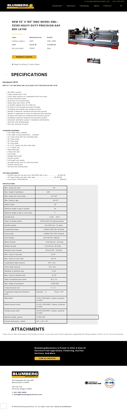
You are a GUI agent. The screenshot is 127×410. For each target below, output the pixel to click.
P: (13, 392)
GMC (32, 41)
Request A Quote (24, 57)
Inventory (57, 6)
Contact (108, 6)
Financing (84, 6)
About (96, 6)
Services (71, 6)
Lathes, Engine (18, 41)
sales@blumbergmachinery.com (96, 1)
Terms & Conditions (62, 407)
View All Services (47, 358)
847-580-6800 (118, 1)
